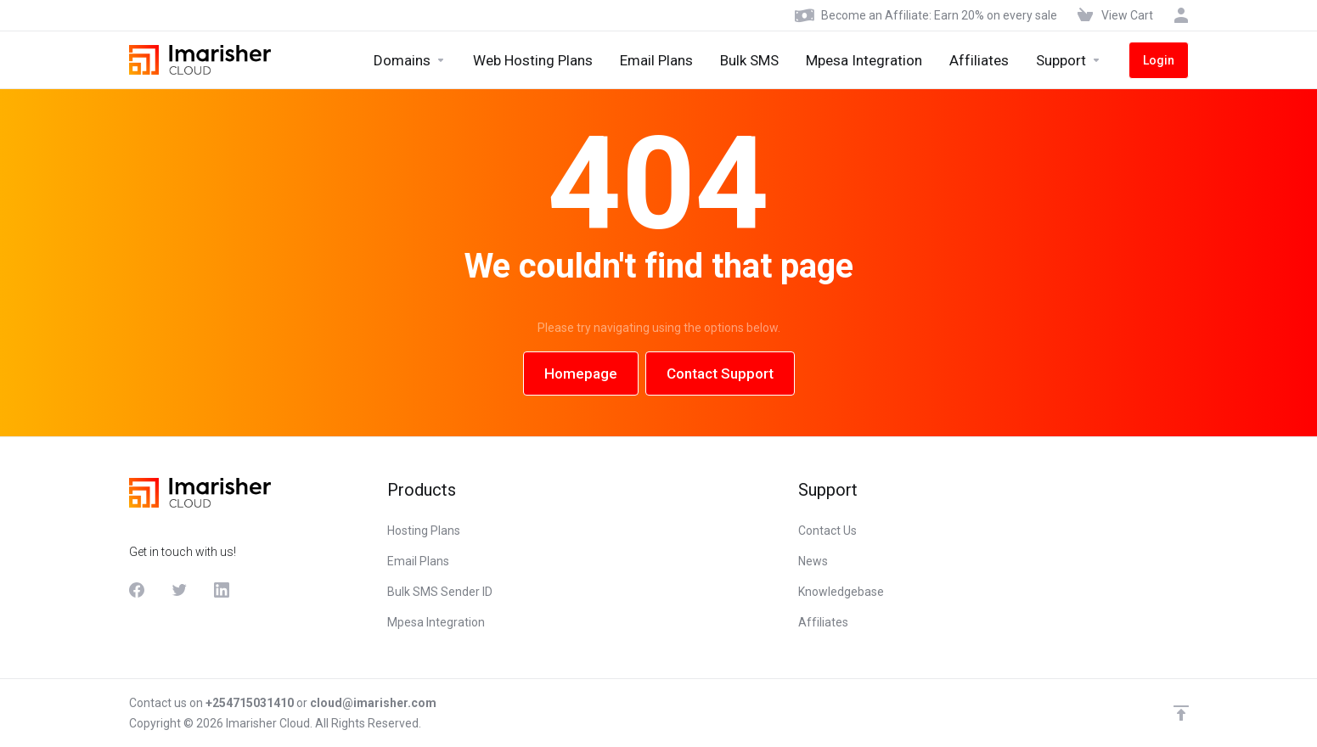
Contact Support (720, 373)
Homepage (580, 373)
